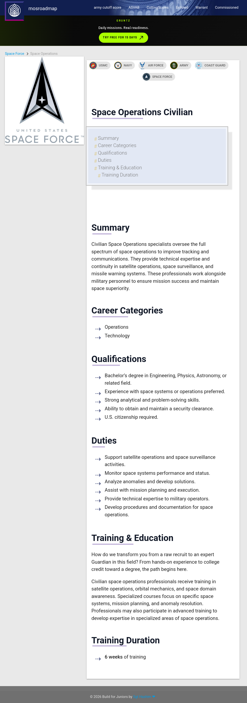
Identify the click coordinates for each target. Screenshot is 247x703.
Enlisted (182, 8)
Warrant (202, 8)
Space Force (14, 54)
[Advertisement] (44, 217)
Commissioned (226, 8)
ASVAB (134, 8)
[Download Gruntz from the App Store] (123, 31)
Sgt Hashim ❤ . (145, 697)
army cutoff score (107, 8)
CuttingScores (158, 8)
